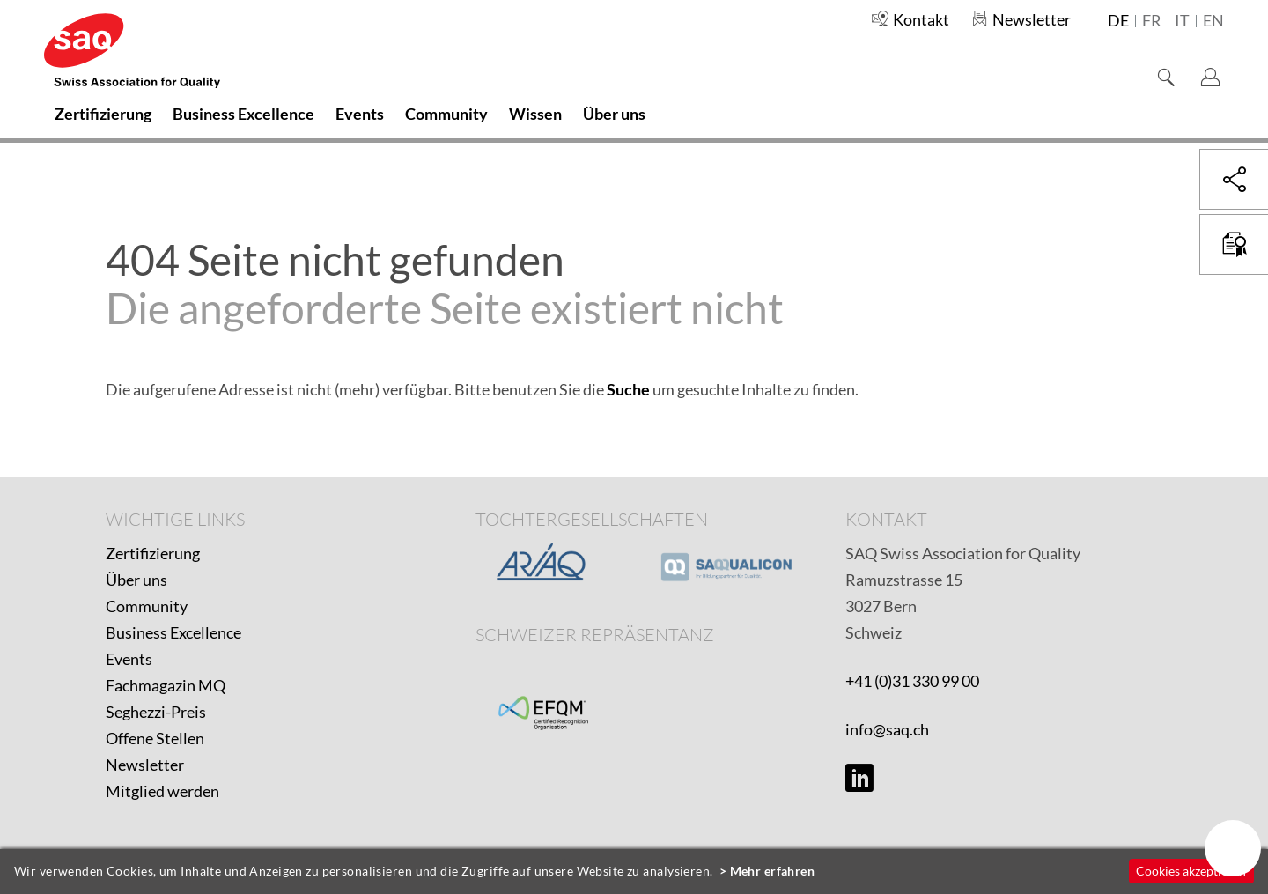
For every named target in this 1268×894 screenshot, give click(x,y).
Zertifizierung (153, 553)
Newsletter (145, 764)
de (1118, 21)
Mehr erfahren (772, 870)
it (1182, 21)
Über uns (136, 579)
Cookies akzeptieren (1191, 870)
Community (147, 606)
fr (1151, 21)
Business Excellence (173, 632)
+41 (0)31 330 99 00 (912, 681)
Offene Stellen (155, 738)
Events (129, 659)
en (1213, 21)
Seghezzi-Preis (156, 711)
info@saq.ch (887, 729)
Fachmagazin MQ (165, 685)
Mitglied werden (162, 791)
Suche (628, 389)
